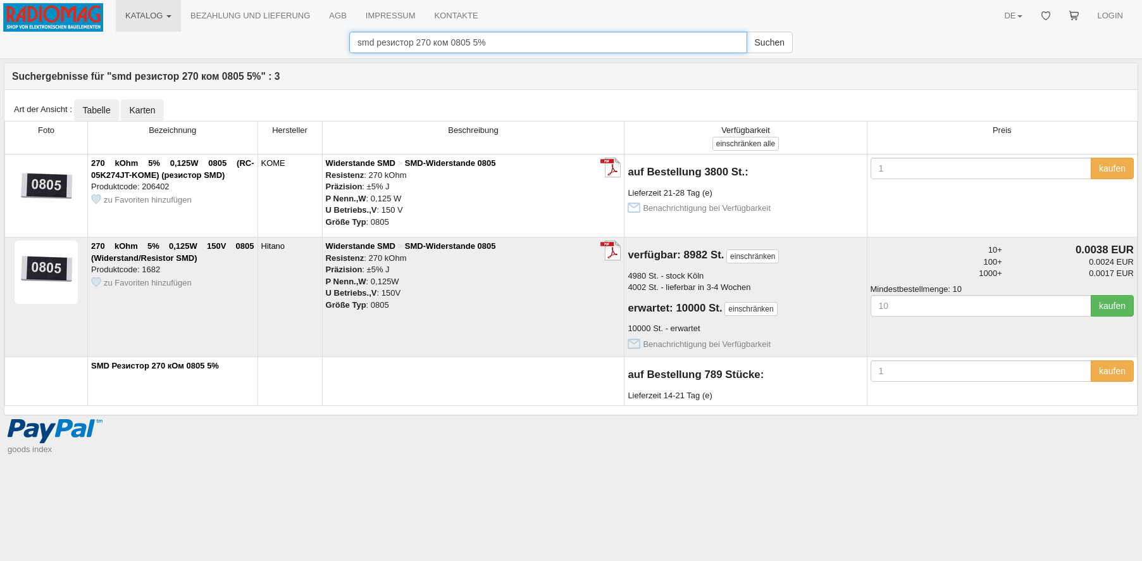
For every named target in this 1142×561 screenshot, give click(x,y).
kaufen (1112, 168)
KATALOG (148, 15)
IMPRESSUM (391, 15)
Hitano (273, 246)
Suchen (770, 42)
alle (745, 143)
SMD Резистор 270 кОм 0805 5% (155, 365)
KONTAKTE (456, 15)
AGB (337, 15)
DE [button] (1013, 15)
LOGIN (1110, 15)
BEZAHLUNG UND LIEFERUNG (250, 15)
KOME (273, 163)
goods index (30, 449)
